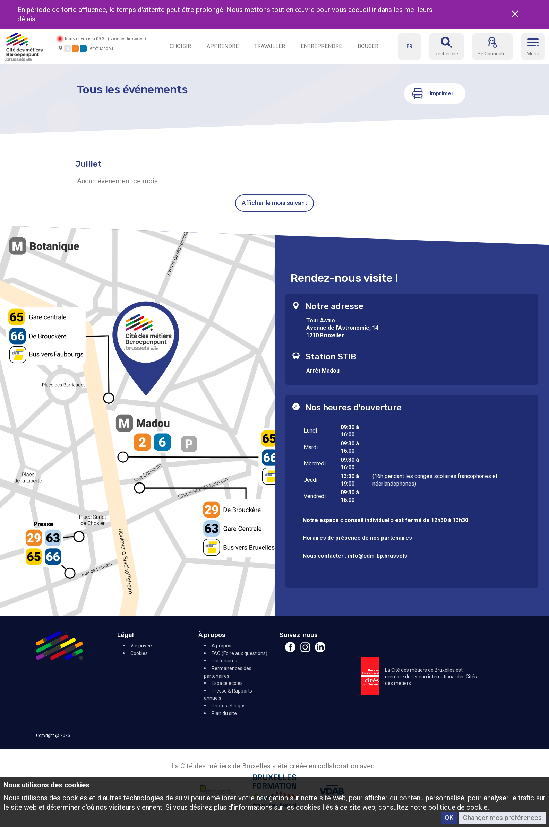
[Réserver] (446, 46)
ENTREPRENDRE (321, 46)
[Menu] (533, 46)
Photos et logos (229, 705)
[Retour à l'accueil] (24, 46)
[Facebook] (290, 650)
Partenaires (224, 660)
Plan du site (224, 713)
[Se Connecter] (492, 46)
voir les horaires (127, 38)
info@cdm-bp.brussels (377, 555)
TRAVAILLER (269, 46)
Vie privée (141, 645)
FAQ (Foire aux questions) (239, 653)
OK (449, 817)
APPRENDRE (223, 46)
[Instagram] (305, 650)
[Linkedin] (320, 650)
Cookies (139, 653)
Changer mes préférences (502, 817)
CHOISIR (180, 46)
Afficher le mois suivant (274, 203)
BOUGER (368, 46)
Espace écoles (227, 683)
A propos (221, 645)
